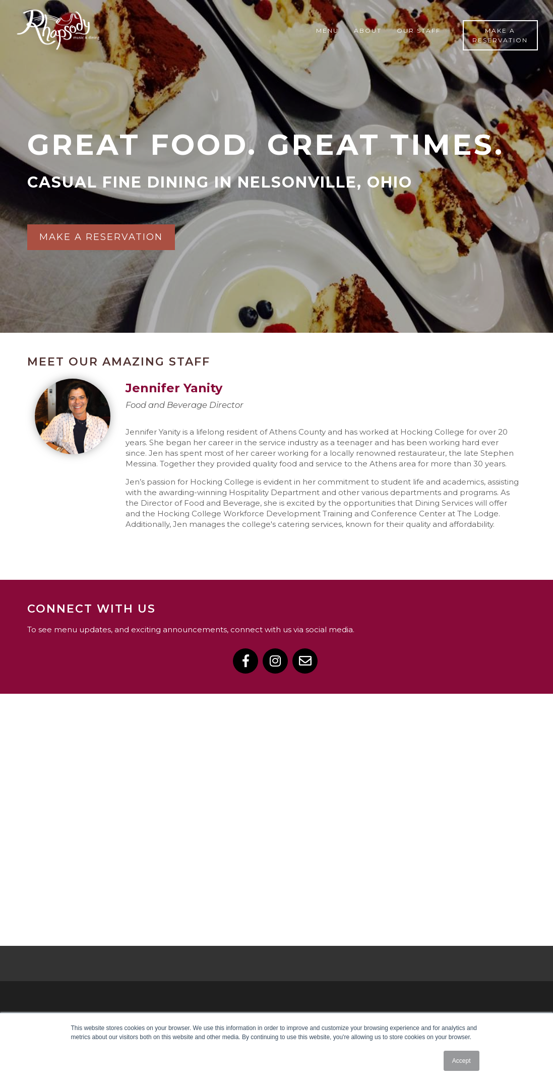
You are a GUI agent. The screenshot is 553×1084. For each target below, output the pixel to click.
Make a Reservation (500, 35)
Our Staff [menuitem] (419, 30)
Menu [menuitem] (327, 30)
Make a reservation (101, 237)
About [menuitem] (368, 30)
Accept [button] (461, 1060)
